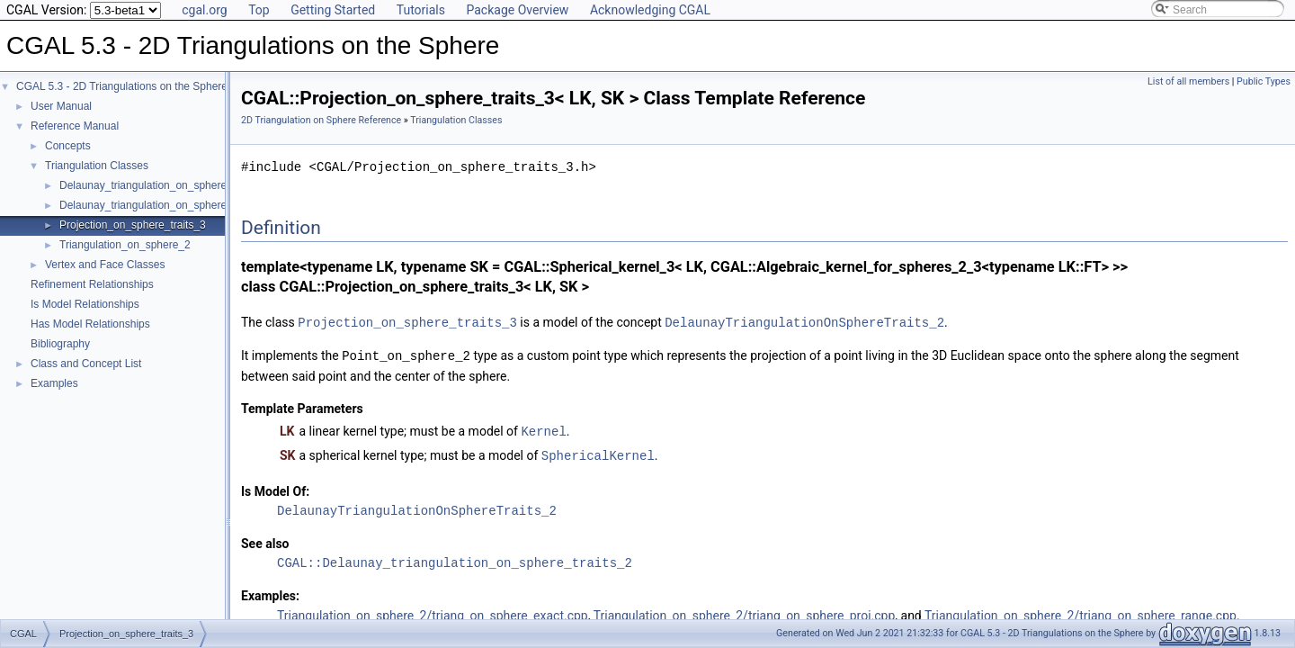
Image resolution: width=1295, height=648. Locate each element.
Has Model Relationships (90, 324)
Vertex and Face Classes (105, 264)
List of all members (1188, 81)
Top (259, 10)
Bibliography (60, 344)
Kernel (543, 428)
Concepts (68, 146)
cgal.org (204, 10)
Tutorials (421, 10)
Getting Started (332, 10)
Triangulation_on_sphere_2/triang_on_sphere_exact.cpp (432, 612)
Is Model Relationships (85, 304)
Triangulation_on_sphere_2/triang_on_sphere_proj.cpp (745, 612)
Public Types (1264, 81)
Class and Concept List (86, 363)
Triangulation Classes (96, 165)
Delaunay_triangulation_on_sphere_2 (149, 185)
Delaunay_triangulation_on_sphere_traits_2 (163, 205)
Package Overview (517, 10)
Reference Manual (75, 126)
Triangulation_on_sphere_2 (125, 244)
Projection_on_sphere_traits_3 (132, 225)
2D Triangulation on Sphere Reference (321, 120)
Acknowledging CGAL (650, 10)
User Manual (61, 106)
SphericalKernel (598, 452)
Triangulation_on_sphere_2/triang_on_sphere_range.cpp (1080, 612)
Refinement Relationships (92, 284)
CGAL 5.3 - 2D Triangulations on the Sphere (122, 86)
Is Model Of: (275, 488)
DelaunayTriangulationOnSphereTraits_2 (804, 321)
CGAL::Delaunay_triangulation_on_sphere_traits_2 (454, 559)
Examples (54, 383)
